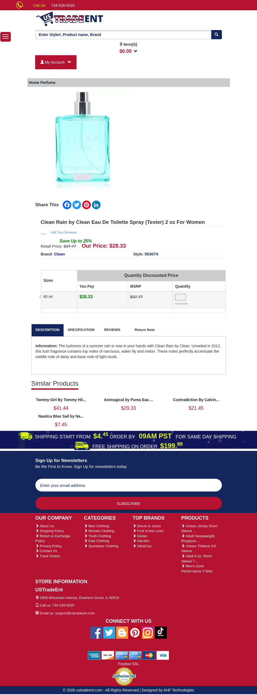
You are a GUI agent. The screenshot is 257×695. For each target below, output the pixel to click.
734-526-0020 (63, 5)
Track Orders (47, 556)
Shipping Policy (49, 531)
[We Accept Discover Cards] (108, 655)
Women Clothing (99, 531)
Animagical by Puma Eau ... (128, 400)
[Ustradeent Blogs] (122, 632)
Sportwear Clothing (101, 546)
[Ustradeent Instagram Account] (148, 632)
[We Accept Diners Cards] (121, 655)
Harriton (141, 541)
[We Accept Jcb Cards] (135, 655)
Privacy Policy (48, 546)
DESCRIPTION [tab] (47, 330)
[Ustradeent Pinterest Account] (135, 632)
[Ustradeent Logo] (88, 18)
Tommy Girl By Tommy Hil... (61, 400)
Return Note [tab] (145, 330)
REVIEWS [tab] (112, 330)
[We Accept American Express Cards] (94, 655)
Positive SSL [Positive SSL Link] (128, 664)
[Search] (216, 34)
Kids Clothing (96, 541)
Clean (59, 254)
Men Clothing (96, 526)
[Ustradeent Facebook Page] (96, 632)
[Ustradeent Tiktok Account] (161, 632)
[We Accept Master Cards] (149, 655)
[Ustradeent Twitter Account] (109, 632)
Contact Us (46, 551)
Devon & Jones (147, 526)
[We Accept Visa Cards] (162, 655)
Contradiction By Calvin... (196, 400)
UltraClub (142, 546)
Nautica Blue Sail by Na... (61, 416)
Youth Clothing (97, 536)
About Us (44, 526)
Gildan (140, 536)
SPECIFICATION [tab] (81, 330)
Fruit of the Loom (148, 531)
